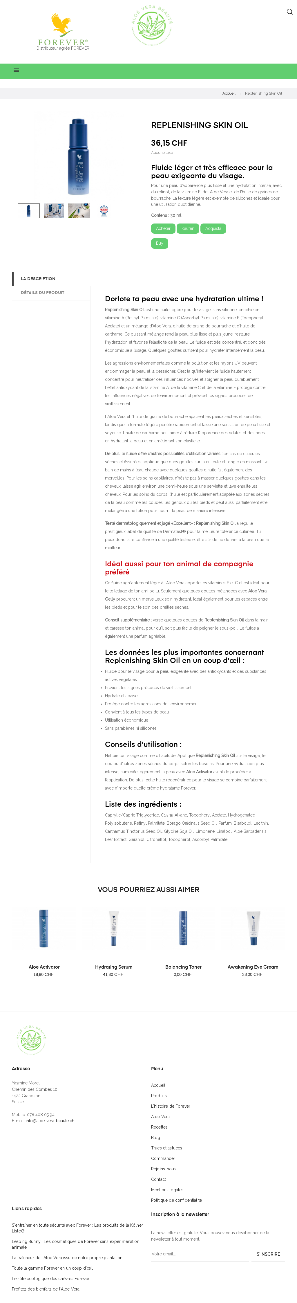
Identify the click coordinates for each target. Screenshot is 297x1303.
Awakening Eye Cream (253, 967)
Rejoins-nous (163, 1169)
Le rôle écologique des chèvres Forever (50, 1278)
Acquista (213, 228)
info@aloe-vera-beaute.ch (50, 1120)
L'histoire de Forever (170, 1106)
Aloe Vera (160, 1116)
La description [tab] (38, 279)
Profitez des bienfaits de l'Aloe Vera (45, 1289)
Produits (159, 1095)
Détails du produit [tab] (42, 293)
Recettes (159, 1127)
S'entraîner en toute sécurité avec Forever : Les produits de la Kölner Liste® (77, 1228)
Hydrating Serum (114, 967)
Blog (155, 1137)
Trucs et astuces (166, 1148)
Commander (163, 1158)
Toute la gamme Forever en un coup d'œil (52, 1268)
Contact (158, 1179)
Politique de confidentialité (176, 1200)
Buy (159, 243)
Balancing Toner (183, 967)
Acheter (163, 228)
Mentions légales (167, 1189)
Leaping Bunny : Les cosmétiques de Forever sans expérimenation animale (76, 1244)
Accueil (158, 1085)
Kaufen (188, 228)
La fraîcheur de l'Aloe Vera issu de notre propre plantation (67, 1257)
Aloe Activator (44, 967)
